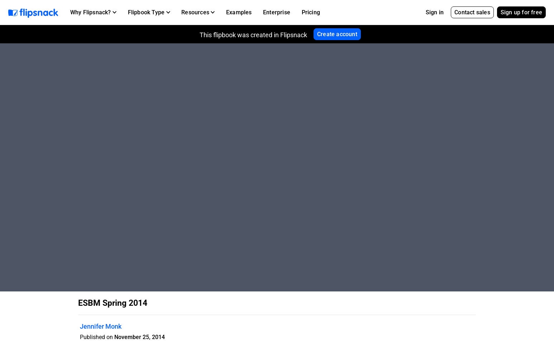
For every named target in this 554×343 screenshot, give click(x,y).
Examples (239, 12)
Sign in (435, 12)
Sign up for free (521, 12)
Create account (337, 34)
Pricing (311, 12)
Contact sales (472, 12)
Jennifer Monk (100, 326)
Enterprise (276, 12)
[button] (93, 12)
